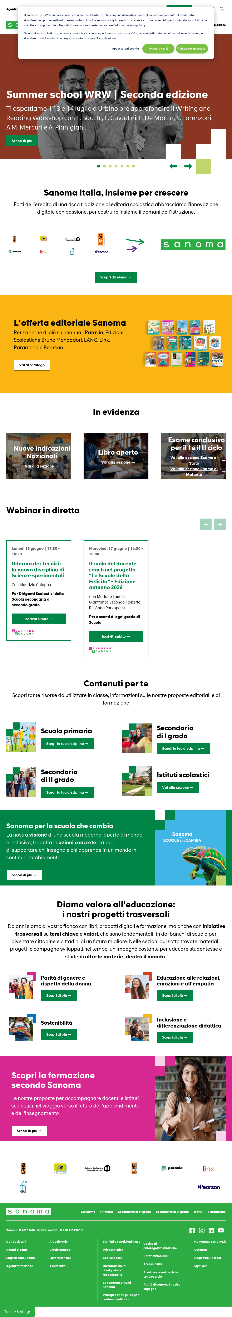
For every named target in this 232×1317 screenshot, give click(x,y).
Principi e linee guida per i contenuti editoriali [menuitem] (121, 1297)
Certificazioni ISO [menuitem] (156, 1256)
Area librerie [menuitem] (58, 1241)
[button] (98, 166)
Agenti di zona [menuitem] (16, 9)
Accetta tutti (158, 48)
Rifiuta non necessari (192, 48)
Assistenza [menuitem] (57, 1266)
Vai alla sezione (177, 788)
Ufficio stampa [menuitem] (59, 1250)
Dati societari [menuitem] (16, 1241)
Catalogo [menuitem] (201, 1250)
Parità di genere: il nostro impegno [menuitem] (161, 1287)
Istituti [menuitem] (198, 1212)
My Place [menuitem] (200, 1266)
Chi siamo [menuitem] (88, 1212)
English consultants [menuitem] (20, 1258)
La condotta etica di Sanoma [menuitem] (117, 1285)
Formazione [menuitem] (217, 1212)
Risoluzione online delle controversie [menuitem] (160, 1274)
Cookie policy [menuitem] (112, 1258)
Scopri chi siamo (116, 277)
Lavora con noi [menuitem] (60, 1258)
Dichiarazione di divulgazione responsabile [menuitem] (114, 1270)
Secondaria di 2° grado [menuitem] (172, 1212)
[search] (221, 9)
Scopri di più (22, 141)
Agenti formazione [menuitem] (19, 1266)
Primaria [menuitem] (106, 1212)
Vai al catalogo (32, 365)
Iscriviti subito (39, 619)
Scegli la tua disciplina (67, 744)
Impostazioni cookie (125, 48)
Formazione (218, 25)
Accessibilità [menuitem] (152, 1264)
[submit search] (221, 9)
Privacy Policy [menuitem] (113, 1250)
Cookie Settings (17, 1311)
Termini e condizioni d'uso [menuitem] (121, 1241)
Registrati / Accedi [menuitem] (207, 1258)
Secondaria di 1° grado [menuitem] (134, 1212)
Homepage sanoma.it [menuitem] (210, 1241)
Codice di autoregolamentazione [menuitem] (160, 1246)
